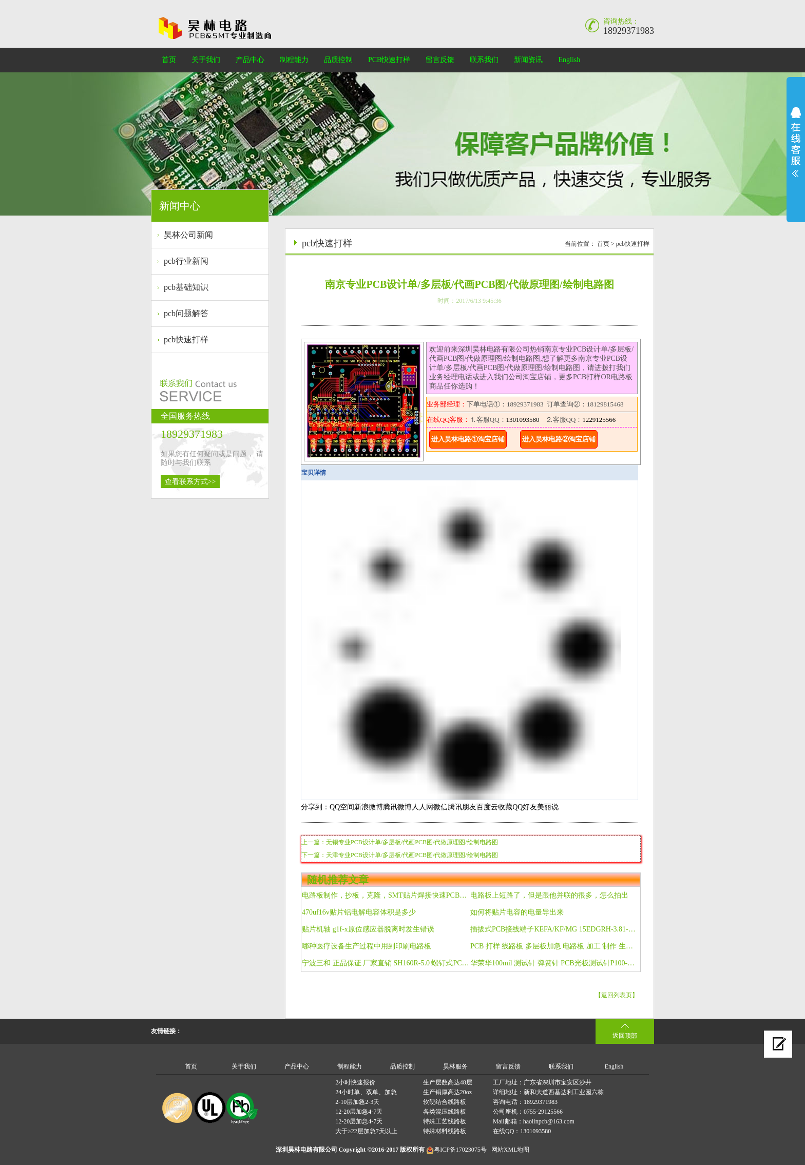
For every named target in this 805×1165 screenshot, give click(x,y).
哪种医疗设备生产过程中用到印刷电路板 (366, 946)
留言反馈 (440, 60)
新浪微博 (368, 807)
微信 (440, 807)
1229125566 (599, 419)
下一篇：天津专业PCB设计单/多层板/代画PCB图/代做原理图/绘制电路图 (399, 855)
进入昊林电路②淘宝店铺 (559, 439)
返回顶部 (624, 1035)
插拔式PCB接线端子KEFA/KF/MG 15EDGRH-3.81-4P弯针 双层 (554, 929)
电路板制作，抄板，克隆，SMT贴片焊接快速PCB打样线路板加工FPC (386, 895)
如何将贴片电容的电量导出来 (517, 912)
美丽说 (548, 807)
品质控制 (338, 60)
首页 (169, 60)
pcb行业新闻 (186, 261)
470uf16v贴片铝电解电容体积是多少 (359, 912)
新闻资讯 (528, 60)
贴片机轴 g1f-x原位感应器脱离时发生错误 (368, 929)
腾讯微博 (397, 807)
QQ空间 (342, 807)
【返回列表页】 (616, 995)
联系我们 (484, 60)
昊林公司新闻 (188, 234)
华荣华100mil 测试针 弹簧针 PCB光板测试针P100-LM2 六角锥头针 (554, 963)
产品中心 (250, 60)
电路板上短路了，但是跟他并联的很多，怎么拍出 (549, 895)
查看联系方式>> (190, 482)
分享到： (315, 807)
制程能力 (294, 60)
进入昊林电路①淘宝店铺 (468, 439)
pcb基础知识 (186, 287)
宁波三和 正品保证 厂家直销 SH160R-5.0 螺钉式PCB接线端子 (386, 963)
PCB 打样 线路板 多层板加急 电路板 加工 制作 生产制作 (554, 946)
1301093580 (523, 419)
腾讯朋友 (462, 807)
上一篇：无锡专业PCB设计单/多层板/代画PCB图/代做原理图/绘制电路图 (399, 842)
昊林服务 (455, 1066)
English (569, 60)
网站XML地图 (510, 1149)
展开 (796, 142)
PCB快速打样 (389, 60)
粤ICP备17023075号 (460, 1149)
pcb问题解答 (186, 313)
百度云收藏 (494, 807)
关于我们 (205, 60)
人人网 (422, 807)
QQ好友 (524, 807)
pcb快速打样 (186, 339)
